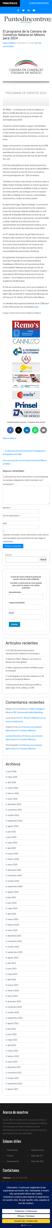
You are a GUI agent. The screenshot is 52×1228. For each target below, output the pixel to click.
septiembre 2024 (14, 890)
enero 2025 (12, 868)
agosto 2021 (12, 1092)
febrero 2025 (13, 862)
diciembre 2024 (14, 873)
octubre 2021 (13, 1081)
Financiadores (13, 1165)
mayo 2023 (12, 977)
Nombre (7, 511)
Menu (49, 19)
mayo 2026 (12, 780)
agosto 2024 (12, 895)
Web (5, 527)
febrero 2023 (13, 994)
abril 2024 (11, 917)
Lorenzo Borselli (13, 739)
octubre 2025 (13, 819)
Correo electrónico (11, 519)
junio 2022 (12, 1038)
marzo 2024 (12, 923)
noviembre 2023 (14, 945)
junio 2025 (12, 840)
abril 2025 (11, 851)
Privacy (10, 1159)
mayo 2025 (12, 846)
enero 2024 (12, 934)
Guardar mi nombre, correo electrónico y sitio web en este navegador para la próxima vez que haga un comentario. (26, 541)
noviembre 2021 (14, 1076)
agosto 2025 (12, 829)
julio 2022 (11, 1032)
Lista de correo (37, 1153)
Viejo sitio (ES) (37, 1165)
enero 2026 (12, 802)
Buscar (9, 558)
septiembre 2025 (14, 824)
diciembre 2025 (14, 808)
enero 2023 (12, 999)
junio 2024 (12, 906)
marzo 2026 (12, 791)
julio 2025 (11, 835)
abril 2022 (11, 1049)
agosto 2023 (12, 961)
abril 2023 (11, 983)
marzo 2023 (12, 988)
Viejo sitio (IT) (37, 1159)
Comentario (9, 484)
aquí (36, 307)
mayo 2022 (12, 1043)
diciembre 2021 (14, 1070)
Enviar (14, 627)
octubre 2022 (13, 1016)
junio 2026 (12, 775)
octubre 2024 (13, 884)
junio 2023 (12, 972)
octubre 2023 (13, 950)
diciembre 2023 (14, 939)
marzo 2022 (12, 1054)
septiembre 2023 (14, 955)
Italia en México (9, 43)
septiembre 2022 (14, 1021)
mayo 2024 (12, 912)
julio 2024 (11, 901)
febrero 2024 (13, 928)
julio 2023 (11, 966)
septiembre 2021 (14, 1087)
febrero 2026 (13, 797)
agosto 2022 (12, 1027)
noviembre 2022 (14, 1010)
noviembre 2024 (14, 879)
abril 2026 (11, 786)
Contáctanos (12, 1153)
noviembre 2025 (14, 813)
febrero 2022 (13, 1060)
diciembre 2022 (14, 1005)
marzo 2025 (12, 857)
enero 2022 (12, 1065)
